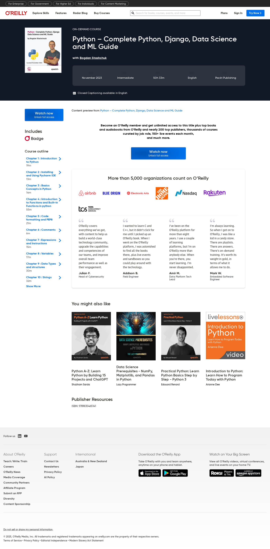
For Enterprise (16, 3)
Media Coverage (14, 477)
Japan (79, 466)
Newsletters (51, 466)
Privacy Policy (53, 472)
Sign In (238, 13)
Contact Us (51, 461)
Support (50, 454)
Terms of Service (12, 540)
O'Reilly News (11, 472)
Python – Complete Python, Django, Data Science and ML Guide (141, 110)
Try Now (255, 13)
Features (60, 13)
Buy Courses (102, 13)
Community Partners (16, 482)
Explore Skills (41, 13)
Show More (33, 286)
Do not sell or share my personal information (28, 529)
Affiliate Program (14, 488)
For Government (40, 3)
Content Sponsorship (16, 504)
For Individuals (86, 3)
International (85, 454)
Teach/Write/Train (15, 461)
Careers (8, 466)
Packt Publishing (225, 77)
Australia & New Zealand (91, 461)
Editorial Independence (54, 540)
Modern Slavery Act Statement (86, 540)
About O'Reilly (14, 454)
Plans (224, 13)
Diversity (8, 498)
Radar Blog (80, 13)
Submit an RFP (12, 493)
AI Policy (49, 477)
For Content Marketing (113, 3)
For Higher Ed (63, 3)
